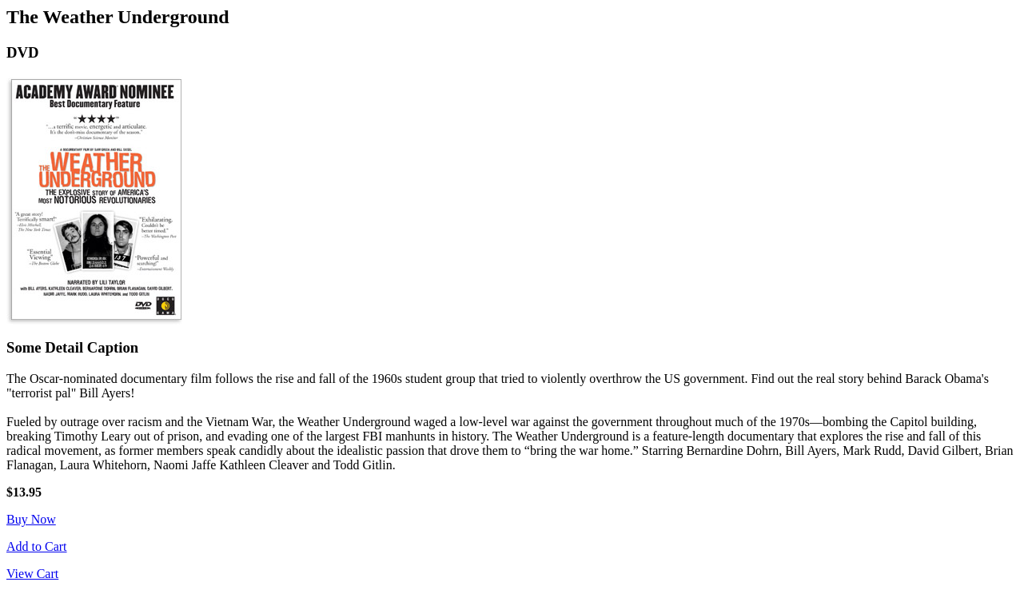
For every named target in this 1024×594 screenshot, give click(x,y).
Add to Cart (36, 546)
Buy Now (31, 519)
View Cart (32, 573)
